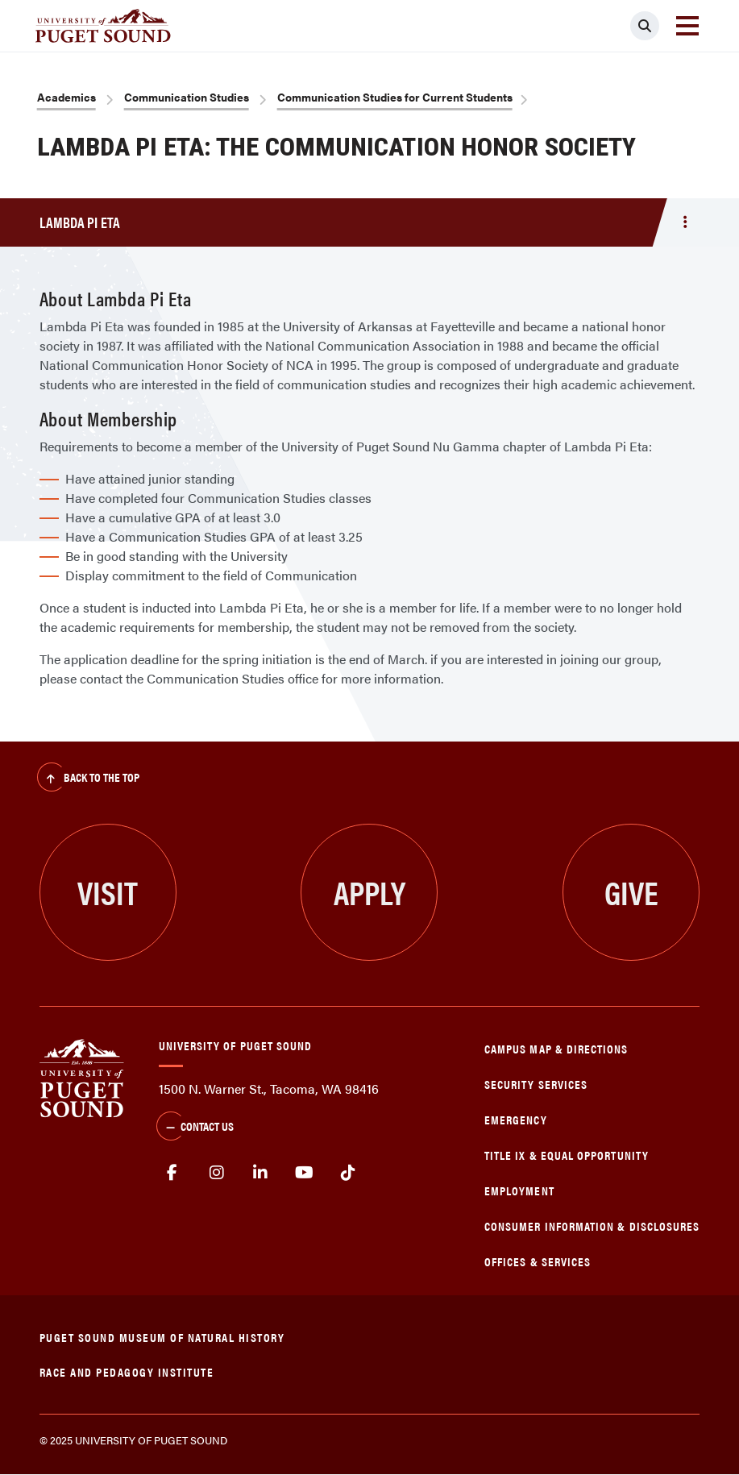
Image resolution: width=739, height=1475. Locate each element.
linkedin (261, 1173)
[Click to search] (644, 25)
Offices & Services (537, 1261)
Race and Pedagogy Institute (126, 1371)
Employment (519, 1190)
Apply (369, 892)
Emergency (515, 1119)
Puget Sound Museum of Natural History (162, 1336)
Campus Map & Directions (556, 1048)
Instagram (216, 1173)
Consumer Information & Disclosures (592, 1225)
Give (631, 892)
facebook (173, 1173)
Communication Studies (186, 97)
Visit (107, 892)
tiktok (348, 1173)
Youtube (304, 1173)
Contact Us (195, 1128)
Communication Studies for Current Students (395, 97)
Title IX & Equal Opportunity (566, 1154)
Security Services (535, 1083)
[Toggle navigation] (687, 26)
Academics (66, 97)
